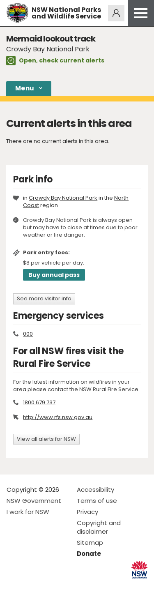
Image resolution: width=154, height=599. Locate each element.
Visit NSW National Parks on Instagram (31, 586)
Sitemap (90, 542)
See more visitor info (44, 298)
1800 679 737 (39, 402)
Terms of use (97, 500)
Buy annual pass (54, 275)
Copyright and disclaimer (99, 527)
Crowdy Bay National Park (63, 198)
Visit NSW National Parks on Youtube (49, 586)
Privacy (87, 511)
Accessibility (95, 489)
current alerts (82, 60)
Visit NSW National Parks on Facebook (14, 586)
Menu (24, 88)
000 (28, 334)
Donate (89, 553)
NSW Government (34, 500)
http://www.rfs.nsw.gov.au (57, 417)
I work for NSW (28, 511)
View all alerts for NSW (46, 439)
